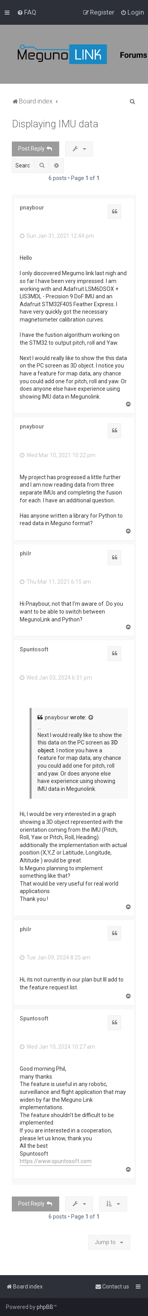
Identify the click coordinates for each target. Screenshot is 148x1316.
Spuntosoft (34, 649)
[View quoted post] (91, 718)
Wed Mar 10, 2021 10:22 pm (58, 455)
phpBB (45, 1307)
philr (26, 553)
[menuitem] (26, 12)
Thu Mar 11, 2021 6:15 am (55, 582)
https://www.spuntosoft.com (56, 1161)
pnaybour (32, 207)
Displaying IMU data (55, 124)
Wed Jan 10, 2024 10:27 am (57, 1047)
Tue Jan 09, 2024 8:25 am (55, 957)
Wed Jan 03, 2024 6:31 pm (56, 678)
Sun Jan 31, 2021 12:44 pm (57, 236)
